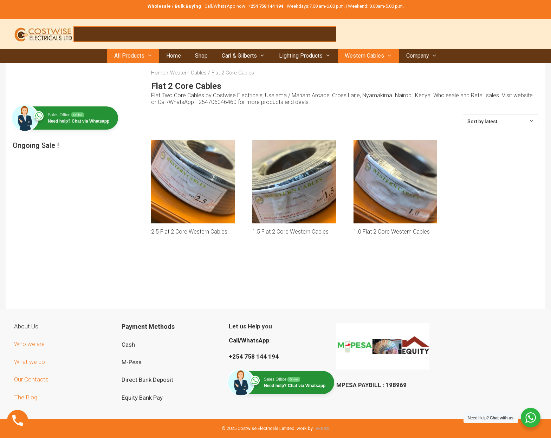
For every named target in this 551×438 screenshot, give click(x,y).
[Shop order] (500, 121)
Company (425, 56)
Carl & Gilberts (247, 56)
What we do (30, 361)
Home (173, 55)
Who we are (30, 343)
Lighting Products (308, 56)
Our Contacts (31, 379)
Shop (201, 55)
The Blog (25, 397)
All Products (137, 56)
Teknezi (321, 428)
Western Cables (372, 56)
